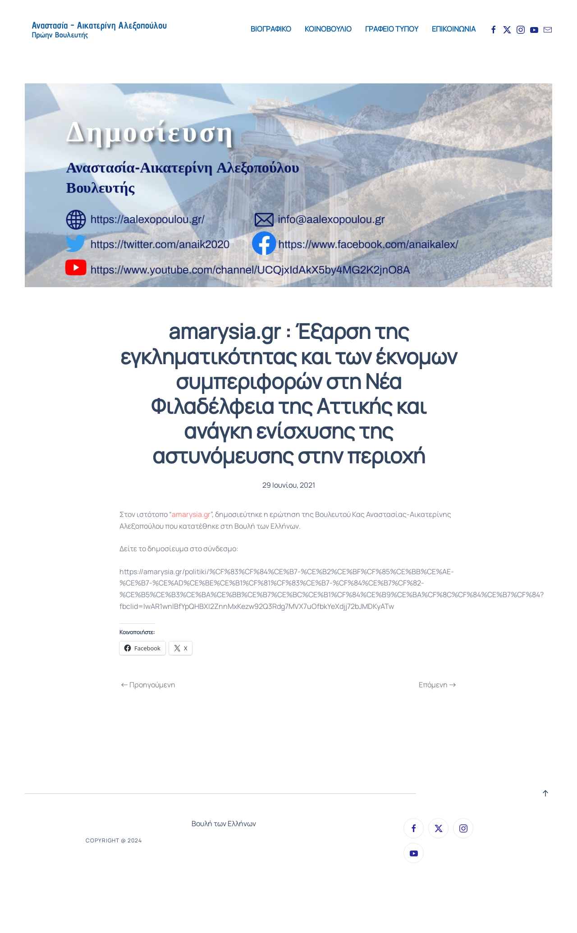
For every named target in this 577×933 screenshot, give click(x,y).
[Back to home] (99, 29)
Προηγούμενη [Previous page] (148, 685)
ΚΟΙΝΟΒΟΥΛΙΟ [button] (328, 29)
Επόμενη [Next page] (437, 685)
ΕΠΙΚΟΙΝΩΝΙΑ (454, 29)
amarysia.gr (191, 514)
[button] (545, 793)
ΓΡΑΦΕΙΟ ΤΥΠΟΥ (391, 29)
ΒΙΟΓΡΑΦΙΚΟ (271, 29)
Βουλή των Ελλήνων (224, 823)
